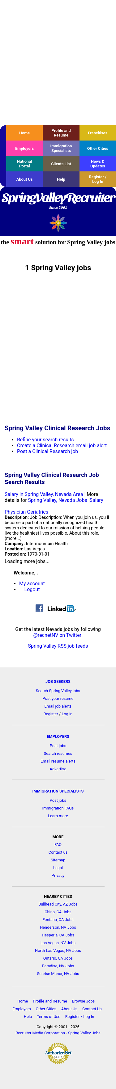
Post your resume (58, 698)
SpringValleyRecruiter (58, 201)
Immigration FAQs (58, 808)
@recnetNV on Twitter (57, 635)
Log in (67, 714)
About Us (24, 179)
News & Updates (97, 163)
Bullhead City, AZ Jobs (57, 904)
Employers (24, 148)
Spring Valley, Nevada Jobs (57, 500)
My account (32, 584)
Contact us (58, 852)
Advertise (58, 769)
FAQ (58, 844)
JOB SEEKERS (58, 681)
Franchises (97, 133)
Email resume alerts (58, 761)
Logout (32, 589)
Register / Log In (97, 179)
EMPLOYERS (58, 736)
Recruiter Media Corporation (40, 1033)
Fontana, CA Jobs (57, 919)
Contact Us (92, 1009)
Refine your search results (45, 440)
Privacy (58, 875)
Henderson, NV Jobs (58, 927)
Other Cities (97, 148)
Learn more (58, 816)
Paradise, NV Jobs (58, 966)
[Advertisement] (58, 62)
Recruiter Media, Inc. (58, 223)
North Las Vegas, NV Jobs (58, 950)
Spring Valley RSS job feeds (58, 646)
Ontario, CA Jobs (58, 958)
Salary (96, 500)
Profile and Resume (61, 132)
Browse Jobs (83, 1001)
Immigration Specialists (61, 148)
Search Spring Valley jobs (58, 690)
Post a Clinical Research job (47, 451)
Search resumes (58, 753)
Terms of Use (48, 1016)
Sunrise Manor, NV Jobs (58, 973)
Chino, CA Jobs (58, 912)
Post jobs (58, 745)
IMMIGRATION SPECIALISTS (58, 791)
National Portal (24, 163)
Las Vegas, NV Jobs (58, 942)
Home (24, 133)
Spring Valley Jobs (84, 1033)
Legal (58, 867)
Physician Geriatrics (26, 512)
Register (51, 714)
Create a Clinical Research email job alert (62, 445)
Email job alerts (58, 706)
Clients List (61, 164)
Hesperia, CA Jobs (58, 935)
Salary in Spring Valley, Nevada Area (44, 494)
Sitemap (58, 860)
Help (61, 179)
